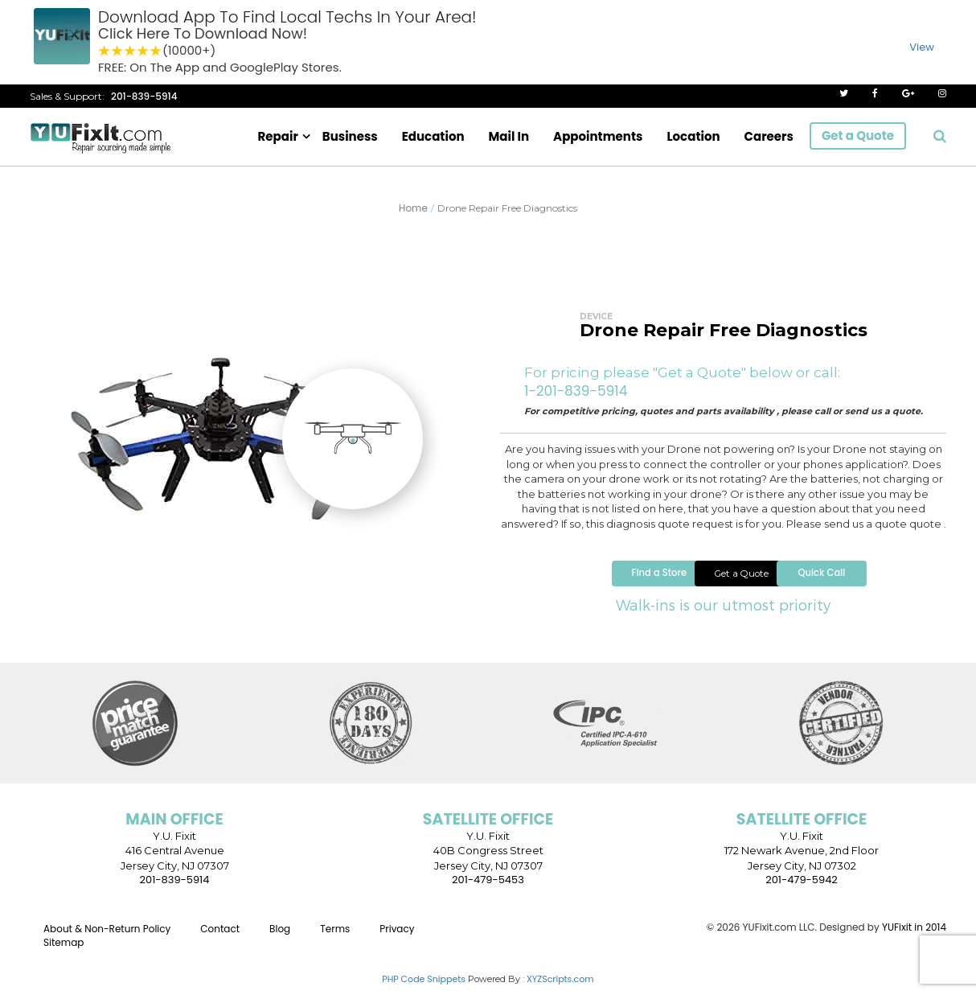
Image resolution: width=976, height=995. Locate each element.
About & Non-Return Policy (106, 937)
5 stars (156, 51)
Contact (220, 937)
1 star (104, 51)
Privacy (396, 937)
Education (433, 136)
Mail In (509, 136)
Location (693, 136)
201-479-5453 (488, 889)
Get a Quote (858, 135)
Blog (279, 937)
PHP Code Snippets (423, 988)
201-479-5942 (801, 889)
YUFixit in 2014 (914, 936)
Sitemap (63, 951)
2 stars (117, 51)
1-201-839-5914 (575, 391)
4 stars (143, 51)
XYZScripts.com (560, 988)
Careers (769, 136)
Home (413, 208)
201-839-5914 (144, 96)
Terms (335, 937)
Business (350, 136)
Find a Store (590, 580)
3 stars (130, 51)
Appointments (597, 136)
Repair (278, 136)
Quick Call (862, 580)
